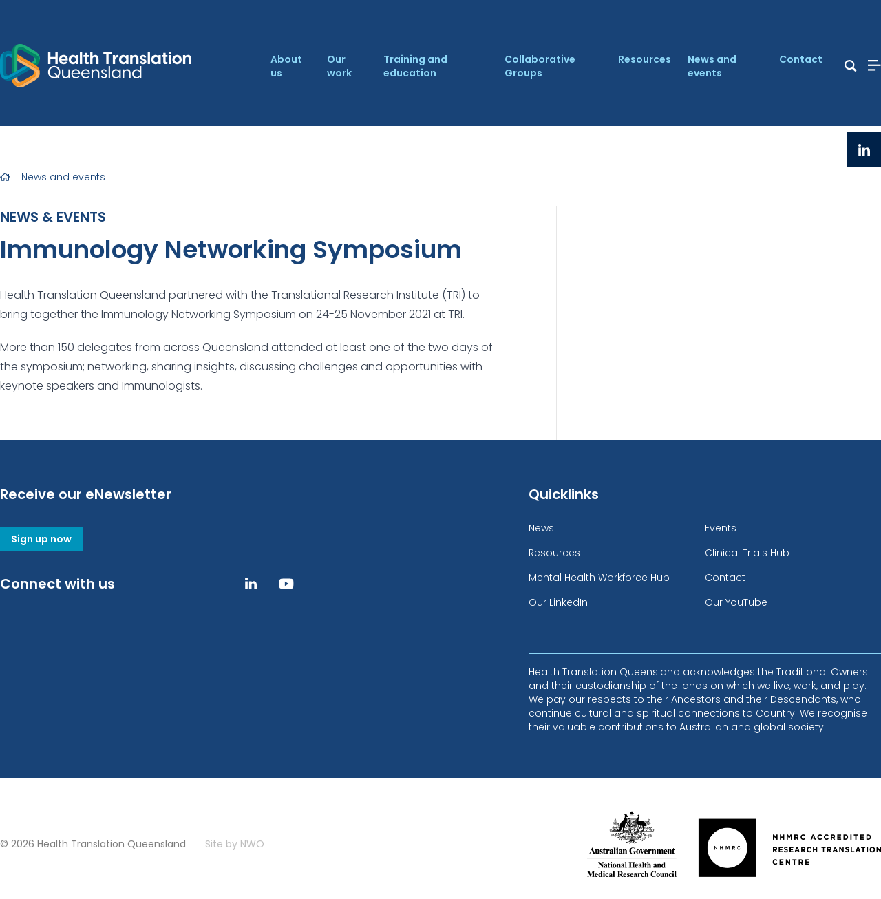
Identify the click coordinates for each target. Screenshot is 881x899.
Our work (339, 66)
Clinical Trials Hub (747, 553)
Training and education (415, 66)
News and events (712, 66)
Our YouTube (736, 602)
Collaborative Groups (540, 66)
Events (720, 528)
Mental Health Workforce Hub (599, 577)
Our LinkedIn (558, 602)
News (541, 528)
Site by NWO (234, 844)
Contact (800, 59)
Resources (644, 59)
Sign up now (41, 539)
